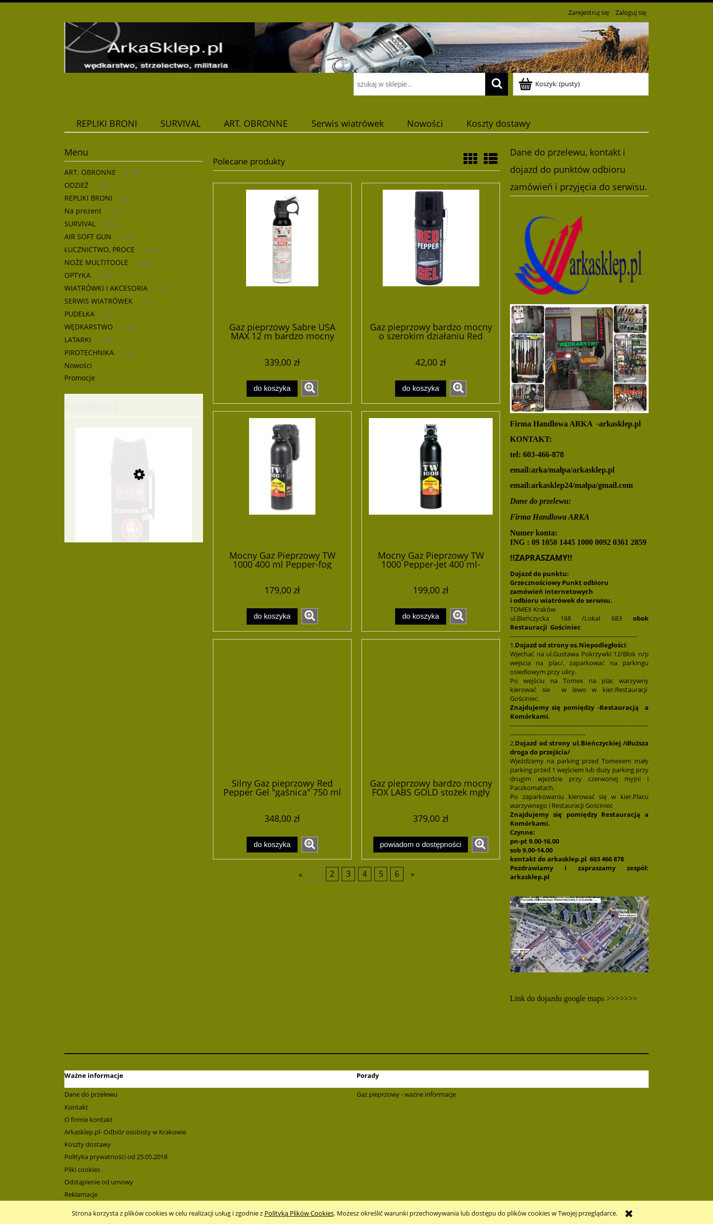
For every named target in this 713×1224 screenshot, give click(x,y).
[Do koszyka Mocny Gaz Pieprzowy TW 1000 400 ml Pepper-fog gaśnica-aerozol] (272, 616)
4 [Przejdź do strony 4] (364, 874)
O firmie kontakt (88, 1119)
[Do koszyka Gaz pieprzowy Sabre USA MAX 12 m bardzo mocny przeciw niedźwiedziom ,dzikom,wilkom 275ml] (272, 388)
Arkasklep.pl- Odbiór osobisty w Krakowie (125, 1131)
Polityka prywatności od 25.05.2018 (115, 1156)
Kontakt (76, 1107)
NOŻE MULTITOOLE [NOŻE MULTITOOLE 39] (96, 262)
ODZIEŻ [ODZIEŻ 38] (76, 185)
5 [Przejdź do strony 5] (381, 874)
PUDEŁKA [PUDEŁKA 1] (79, 314)
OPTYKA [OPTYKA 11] (77, 275)
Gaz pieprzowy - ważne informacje (406, 1094)
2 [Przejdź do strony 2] (332, 874)
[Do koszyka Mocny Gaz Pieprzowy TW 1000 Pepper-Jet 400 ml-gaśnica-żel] (420, 616)
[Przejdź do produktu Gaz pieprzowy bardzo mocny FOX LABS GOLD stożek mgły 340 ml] (430, 708)
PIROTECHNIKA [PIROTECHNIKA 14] (89, 352)
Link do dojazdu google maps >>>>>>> (573, 998)
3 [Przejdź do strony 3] (348, 874)
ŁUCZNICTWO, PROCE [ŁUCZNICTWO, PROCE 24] (99, 249)
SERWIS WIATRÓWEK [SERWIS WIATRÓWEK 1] (98, 301)
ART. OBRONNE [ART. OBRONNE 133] (90, 172)
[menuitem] (106, 123)
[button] (310, 388)
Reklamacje (81, 1194)
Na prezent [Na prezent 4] (83, 210)
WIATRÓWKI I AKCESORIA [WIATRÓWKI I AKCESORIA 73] (106, 288)
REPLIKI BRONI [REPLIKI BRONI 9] (88, 198)
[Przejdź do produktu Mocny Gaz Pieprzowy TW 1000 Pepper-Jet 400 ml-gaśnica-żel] (430, 480)
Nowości (78, 365)
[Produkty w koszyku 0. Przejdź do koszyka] (550, 83)
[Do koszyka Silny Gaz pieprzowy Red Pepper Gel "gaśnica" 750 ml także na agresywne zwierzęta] (272, 845)
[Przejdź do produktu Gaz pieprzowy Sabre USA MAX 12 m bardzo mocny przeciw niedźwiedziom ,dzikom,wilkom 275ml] (282, 252)
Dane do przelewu (90, 1094)
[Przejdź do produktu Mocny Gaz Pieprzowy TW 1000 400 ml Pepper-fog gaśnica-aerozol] (282, 480)
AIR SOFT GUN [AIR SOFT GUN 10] (87, 236)
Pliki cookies (82, 1169)
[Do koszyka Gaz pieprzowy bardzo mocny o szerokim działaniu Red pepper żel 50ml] (420, 388)
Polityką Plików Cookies (299, 1213)
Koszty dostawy (87, 1144)
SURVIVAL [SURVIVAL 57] (80, 223)
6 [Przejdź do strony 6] (397, 874)
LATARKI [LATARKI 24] (77, 339)
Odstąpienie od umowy (98, 1181)
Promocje (79, 377)
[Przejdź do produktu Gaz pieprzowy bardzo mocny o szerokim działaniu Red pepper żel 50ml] (430, 252)
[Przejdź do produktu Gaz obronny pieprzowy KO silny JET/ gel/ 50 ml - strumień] (134, 521)
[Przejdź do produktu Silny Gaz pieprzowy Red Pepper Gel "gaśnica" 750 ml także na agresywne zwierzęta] (282, 708)
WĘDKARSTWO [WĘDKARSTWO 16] (88, 326)
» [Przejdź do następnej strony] (412, 874)
